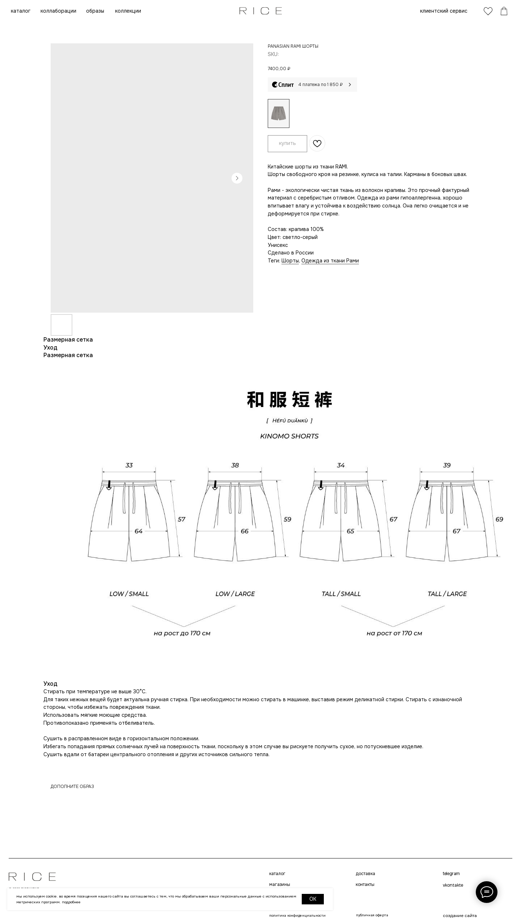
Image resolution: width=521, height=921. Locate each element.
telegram (451, 873)
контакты (365, 884)
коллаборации (58, 11)
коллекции (128, 11)
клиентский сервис (443, 11)
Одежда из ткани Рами (330, 260)
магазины (279, 884)
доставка (365, 873)
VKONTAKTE (453, 885)
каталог (20, 11)
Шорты (290, 260)
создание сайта (459, 915)
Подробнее (71, 902)
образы (95, 11)
